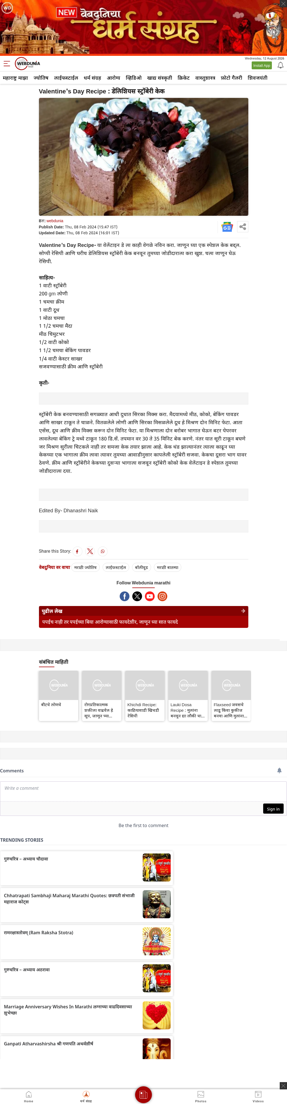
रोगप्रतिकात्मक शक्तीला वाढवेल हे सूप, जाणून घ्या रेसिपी (98, 710)
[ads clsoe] (283, 1085)
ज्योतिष (41, 77)
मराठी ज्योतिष (85, 567)
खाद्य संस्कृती (159, 77)
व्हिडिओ (134, 77)
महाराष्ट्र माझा (15, 77)
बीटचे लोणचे (51, 704)
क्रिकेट (184, 77)
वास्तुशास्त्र (205, 77)
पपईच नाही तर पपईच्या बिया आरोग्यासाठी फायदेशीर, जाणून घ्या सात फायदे (110, 622)
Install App (261, 65)
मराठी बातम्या (167, 567)
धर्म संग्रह (92, 77)
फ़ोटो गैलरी (231, 77)
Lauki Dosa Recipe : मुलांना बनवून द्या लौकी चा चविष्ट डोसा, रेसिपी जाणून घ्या (186, 710)
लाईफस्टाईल (66, 77)
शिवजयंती (257, 77)
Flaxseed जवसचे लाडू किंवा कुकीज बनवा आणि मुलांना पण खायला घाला (229, 710)
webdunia (55, 220)
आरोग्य (113, 77)
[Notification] (280, 65)
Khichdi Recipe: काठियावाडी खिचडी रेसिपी (143, 710)
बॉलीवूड (141, 567)
